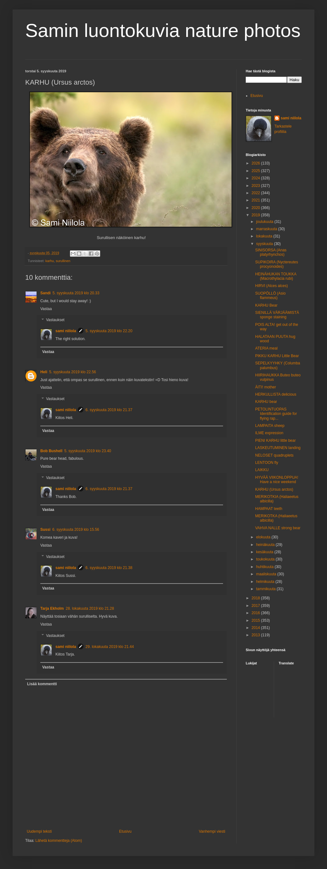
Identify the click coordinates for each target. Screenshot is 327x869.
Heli (43, 372)
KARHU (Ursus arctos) (274, 489)
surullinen (63, 261)
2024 (256, 178)
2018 (256, 598)
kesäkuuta (265, 552)
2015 (256, 620)
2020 (256, 208)
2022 (256, 193)
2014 (256, 628)
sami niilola (65, 331)
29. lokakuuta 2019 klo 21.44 (109, 646)
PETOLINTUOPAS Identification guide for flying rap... (276, 414)
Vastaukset (55, 320)
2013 (256, 635)
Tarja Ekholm (52, 608)
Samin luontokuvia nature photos (163, 30)
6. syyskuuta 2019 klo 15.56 (75, 529)
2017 (256, 605)
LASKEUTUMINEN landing (278, 448)
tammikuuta (266, 589)
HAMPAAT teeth (268, 508)
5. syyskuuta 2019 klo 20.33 (76, 293)
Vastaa (46, 309)
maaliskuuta (266, 574)
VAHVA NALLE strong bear (278, 528)
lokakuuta (264, 236)
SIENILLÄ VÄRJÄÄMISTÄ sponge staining (277, 314)
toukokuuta (266, 559)
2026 (256, 163)
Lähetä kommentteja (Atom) (58, 840)
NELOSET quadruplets (274, 455)
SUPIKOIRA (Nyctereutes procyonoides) (276, 264)
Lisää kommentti (42, 684)
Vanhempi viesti (212, 831)
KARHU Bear (266, 305)
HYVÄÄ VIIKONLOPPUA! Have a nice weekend (276, 479)
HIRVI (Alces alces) (271, 286)
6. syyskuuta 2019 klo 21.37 (108, 410)
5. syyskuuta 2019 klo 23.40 (87, 451)
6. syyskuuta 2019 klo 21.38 (108, 568)
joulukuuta (265, 221)
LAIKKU (262, 470)
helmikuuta (265, 581)
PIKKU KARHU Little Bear (277, 356)
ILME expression (269, 433)
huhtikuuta (265, 567)
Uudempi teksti (39, 831)
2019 (256, 215)
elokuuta (264, 537)
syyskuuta (265, 244)
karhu (49, 261)
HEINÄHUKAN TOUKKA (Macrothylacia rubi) (275, 276)
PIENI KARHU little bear (275, 440)
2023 (256, 185)
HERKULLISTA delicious (275, 394)
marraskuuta (267, 229)
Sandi (45, 293)
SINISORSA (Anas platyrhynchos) (270, 252)
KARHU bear (266, 401)
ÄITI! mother (265, 387)
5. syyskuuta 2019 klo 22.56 (72, 372)
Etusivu (125, 831)
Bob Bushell (51, 451)
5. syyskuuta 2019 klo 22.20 (108, 331)
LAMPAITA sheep (269, 425)
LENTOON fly (266, 462)
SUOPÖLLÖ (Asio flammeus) (270, 295)
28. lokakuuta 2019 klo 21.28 (90, 608)
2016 (256, 613)
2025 (256, 171)
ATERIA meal (266, 348)
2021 (256, 200)
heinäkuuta (266, 544)
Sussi (45, 529)
